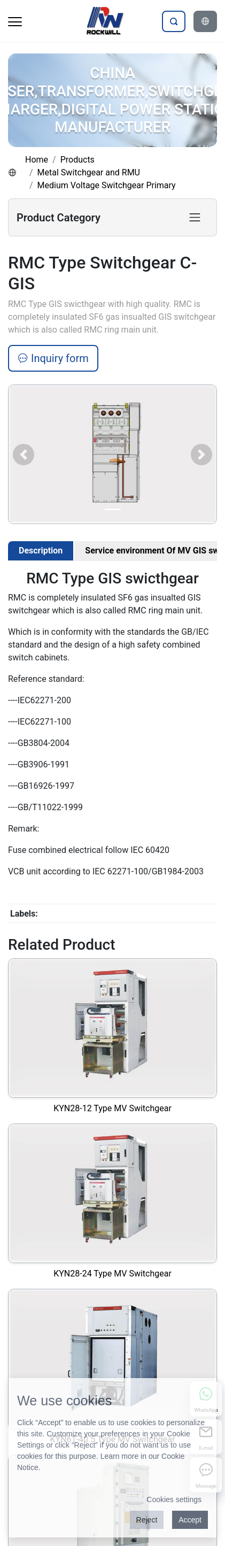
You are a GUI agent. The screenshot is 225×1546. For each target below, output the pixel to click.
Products (77, 160)
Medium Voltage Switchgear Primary (106, 185)
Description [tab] (41, 550)
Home (36, 160)
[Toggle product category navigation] (194, 217)
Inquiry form (53, 358)
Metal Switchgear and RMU (88, 172)
